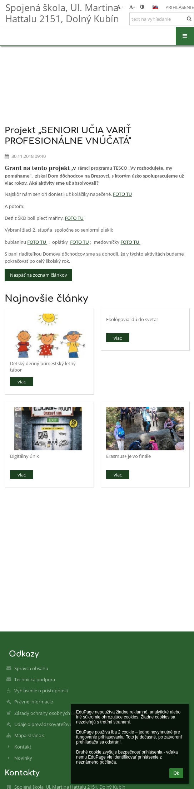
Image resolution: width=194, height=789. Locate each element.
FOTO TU (122, 194)
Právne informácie (33, 701)
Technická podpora (34, 679)
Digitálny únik (24, 456)
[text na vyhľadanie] (161, 19)
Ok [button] (176, 773)
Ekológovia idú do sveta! (132, 319)
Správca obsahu (31, 668)
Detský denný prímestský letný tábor (43, 366)
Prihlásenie (179, 7)
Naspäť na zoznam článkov (38, 275)
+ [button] (119, 7)
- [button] (132, 7)
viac (22, 381)
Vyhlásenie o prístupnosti (41, 690)
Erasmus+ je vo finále (128, 456)
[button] (155, 7)
